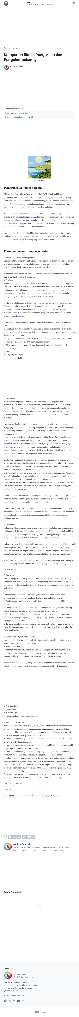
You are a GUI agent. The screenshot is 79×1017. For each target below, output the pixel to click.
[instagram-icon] (14, 1001)
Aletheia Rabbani (20, 974)
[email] (33, 837)
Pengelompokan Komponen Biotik (19, 117)
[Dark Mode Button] (73, 3)
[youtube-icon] (18, 1001)
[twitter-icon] (9, 1001)
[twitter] (14, 837)
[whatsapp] (19, 837)
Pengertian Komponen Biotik (17, 113)
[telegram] (24, 837)
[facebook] (10, 837)
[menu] (6, 3)
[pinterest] (28, 837)
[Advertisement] (39, 27)
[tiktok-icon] (23, 1001)
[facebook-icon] (5, 1001)
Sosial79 (32, 2)
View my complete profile (16, 995)
